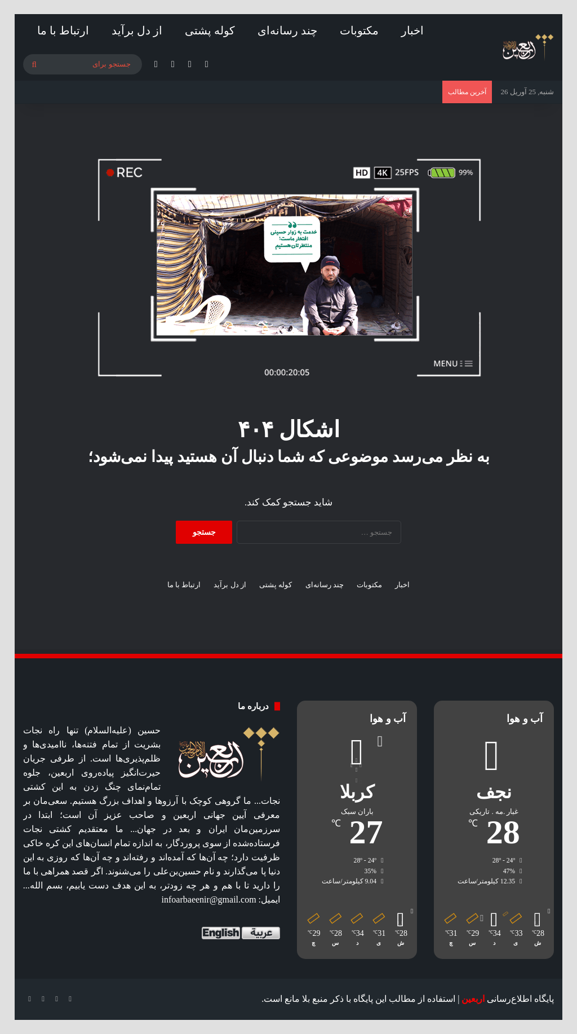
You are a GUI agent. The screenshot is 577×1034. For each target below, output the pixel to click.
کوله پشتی (210, 30)
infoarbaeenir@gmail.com (209, 899)
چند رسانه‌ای (287, 30)
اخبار (412, 30)
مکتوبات (359, 30)
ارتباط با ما (63, 30)
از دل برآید (137, 30)
